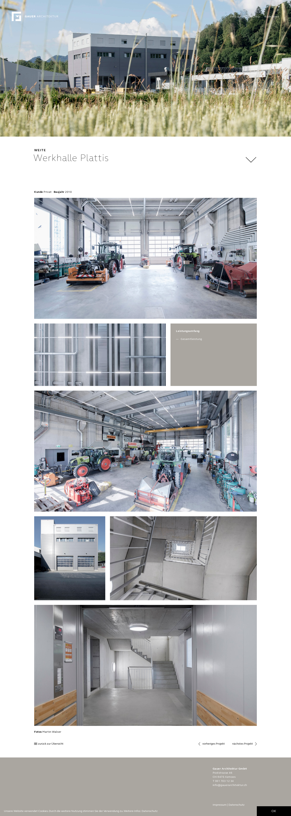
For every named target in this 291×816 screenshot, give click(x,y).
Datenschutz (150, 811)
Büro (255, 16)
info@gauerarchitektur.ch (230, 785)
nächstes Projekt (242, 743)
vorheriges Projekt (213, 743)
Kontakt (271, 16)
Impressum (220, 804)
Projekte (238, 16)
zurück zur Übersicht (50, 743)
